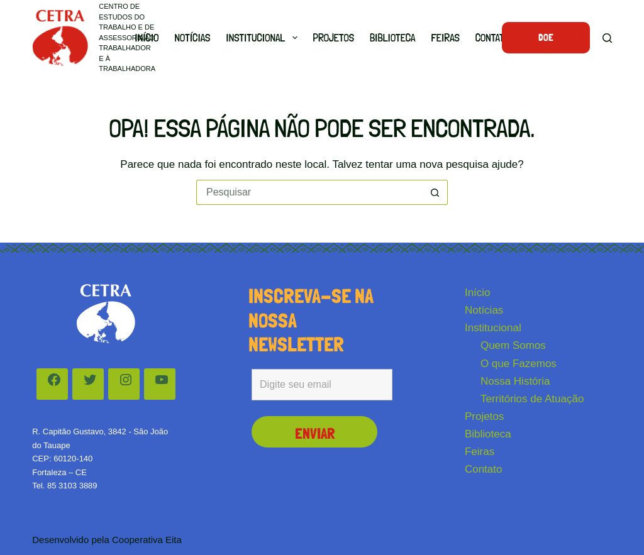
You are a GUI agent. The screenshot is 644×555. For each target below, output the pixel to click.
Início (146, 37)
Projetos (334, 37)
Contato (492, 37)
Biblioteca (392, 37)
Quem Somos (513, 345)
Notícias (192, 37)
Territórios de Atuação (532, 399)
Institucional (264, 37)
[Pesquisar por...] (309, 192)
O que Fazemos (518, 364)
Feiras (445, 37)
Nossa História (515, 381)
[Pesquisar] (607, 38)
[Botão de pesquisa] (435, 192)
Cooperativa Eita (147, 539)
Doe (545, 37)
